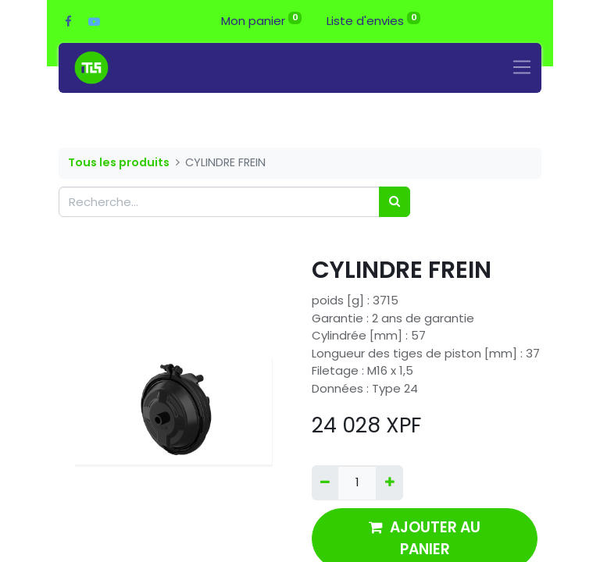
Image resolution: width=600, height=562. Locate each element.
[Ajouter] (389, 482)
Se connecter (487, 20)
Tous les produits (119, 162)
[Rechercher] (394, 202)
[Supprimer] (325, 482)
